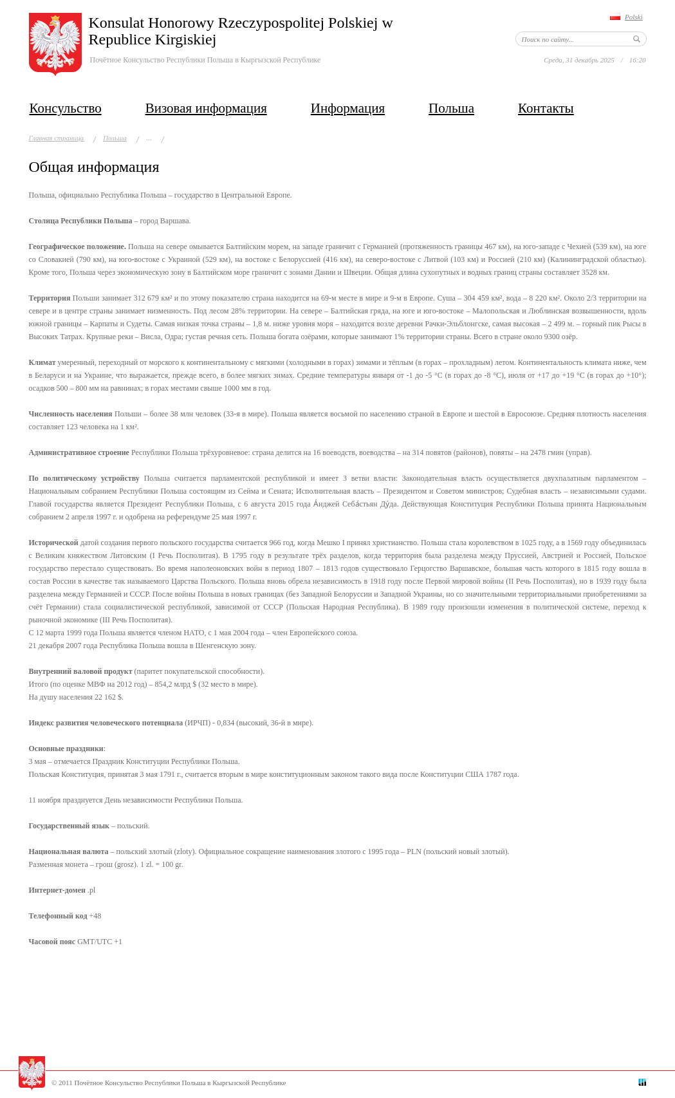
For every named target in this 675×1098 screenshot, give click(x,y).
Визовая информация (206, 108)
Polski (634, 17)
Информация (348, 108)
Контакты (546, 108)
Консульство (66, 108)
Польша (451, 108)
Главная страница (56, 138)
